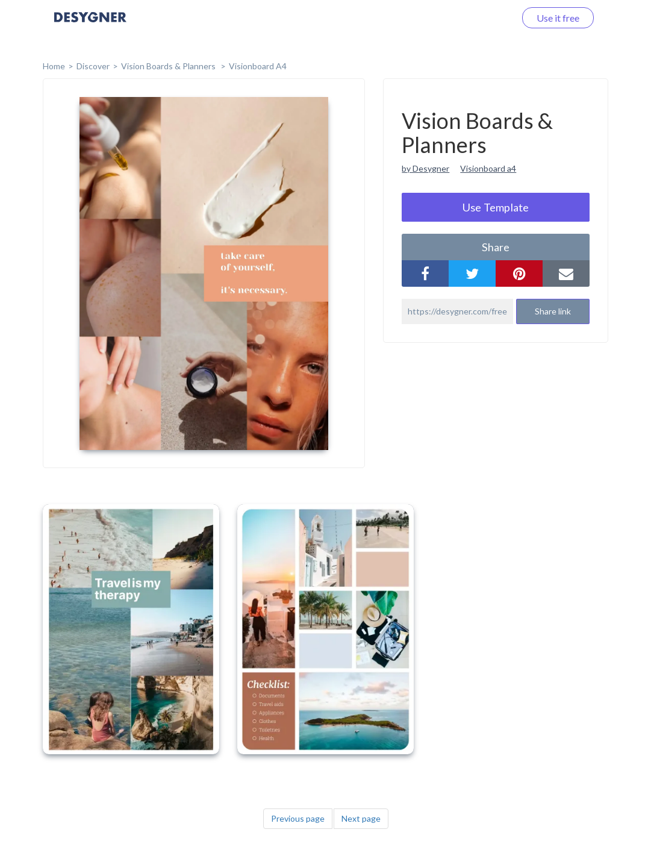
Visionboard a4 (488, 168)
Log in (487, 18)
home (54, 66)
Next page (361, 818)
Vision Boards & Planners (169, 66)
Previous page (298, 818)
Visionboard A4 (258, 66)
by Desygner (425, 168)
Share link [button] (553, 311)
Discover (93, 66)
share (495, 247)
